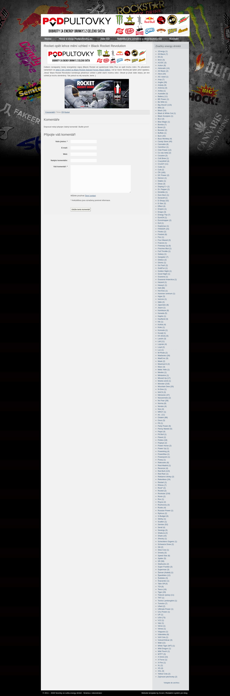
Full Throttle (164, 251)
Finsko (162, 231)
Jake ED (105, 38)
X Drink (163, 657)
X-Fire (162, 663)
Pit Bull (162, 434)
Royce (162, 502)
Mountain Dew (166, 386)
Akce (162, 74)
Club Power (164, 150)
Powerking (163, 451)
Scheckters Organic (167, 541)
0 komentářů (50, 112)
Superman (163, 569)
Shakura (163, 533)
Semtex (163, 524)
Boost (161, 127)
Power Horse (165, 446)
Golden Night (165, 271)
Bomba (162, 124)
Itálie (161, 302)
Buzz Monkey (165, 139)
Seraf (161, 527)
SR (161, 561)
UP (160, 614)
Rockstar (164, 493)
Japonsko (163, 305)
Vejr (161, 623)
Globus (162, 260)
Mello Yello (164, 369)
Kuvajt (162, 333)
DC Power (163, 175)
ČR (62, 112)
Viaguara (163, 632)
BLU (161, 119)
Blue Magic (164, 122)
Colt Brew (163, 158)
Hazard (162, 282)
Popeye (162, 443)
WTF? (162, 654)
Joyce (162, 308)
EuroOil (162, 217)
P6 (160, 423)
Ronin (162, 496)
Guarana (163, 277)
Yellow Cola (164, 674)
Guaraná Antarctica (167, 279)
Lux (161, 350)
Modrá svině (164, 381)
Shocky (162, 538)
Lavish (162, 339)
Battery (163, 96)
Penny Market (165, 429)
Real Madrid (164, 465)
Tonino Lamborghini (167, 601)
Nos (161, 409)
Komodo (163, 330)
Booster (162, 130)
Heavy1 (162, 285)
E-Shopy (163, 201)
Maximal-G (164, 364)
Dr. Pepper (164, 189)
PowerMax (164, 454)
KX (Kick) (163, 336)
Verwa (162, 629)
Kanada (162, 313)
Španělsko (164, 575)
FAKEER (163, 229)
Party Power (164, 426)
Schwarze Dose (166, 544)
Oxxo (161, 420)
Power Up (163, 448)
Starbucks (163, 564)
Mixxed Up (164, 378)
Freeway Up (164, 246)
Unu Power (164, 612)
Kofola (162, 324)
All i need (163, 77)
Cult (161, 170)
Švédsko (163, 578)
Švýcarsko (163, 581)
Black (162, 110)
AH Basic (163, 71)
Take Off (163, 584)
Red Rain (163, 474)
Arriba (162, 91)
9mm (161, 60)
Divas (161, 184)
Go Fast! (163, 265)
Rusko (162, 507)
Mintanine (163, 375)
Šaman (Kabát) (165, 572)
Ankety (162, 85)
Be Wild (162, 102)
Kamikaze (163, 310)
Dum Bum (163, 195)
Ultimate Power (165, 609)
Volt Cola (163, 637)
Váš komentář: (60, 166)
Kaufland (163, 319)
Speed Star (164, 555)
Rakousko (163, 462)
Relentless (164, 479)
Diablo (162, 181)
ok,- (161, 415)
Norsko (162, 406)
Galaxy (162, 254)
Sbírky (162, 519)
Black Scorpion (165, 116)
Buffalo (162, 133)
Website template (148, 693)
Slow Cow (163, 550)
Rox (161, 499)
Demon (162, 178)
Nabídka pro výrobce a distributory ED (139, 38)
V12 (161, 620)
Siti (160, 547)
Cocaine (163, 155)
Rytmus (162, 513)
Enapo (162, 212)
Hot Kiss (163, 291)
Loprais (162, 344)
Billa (161, 108)
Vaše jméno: (61, 141)
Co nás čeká (164, 153)
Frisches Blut (165, 248)
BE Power (163, 99)
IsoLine (162, 299)
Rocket (67, 112)
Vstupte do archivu (171, 683)
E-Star (162, 203)
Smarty (162, 553)
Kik (160, 322)
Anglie (162, 82)
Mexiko (162, 372)
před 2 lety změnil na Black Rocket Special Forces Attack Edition (83, 70)
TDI (161, 586)
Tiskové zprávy (166, 595)
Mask (161, 361)
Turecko (162, 603)
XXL (161, 671)
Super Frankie (165, 567)
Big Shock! (165, 105)
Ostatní (163, 417)
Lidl (161, 341)
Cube (161, 167)
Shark (162, 536)
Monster (164, 384)
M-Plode (163, 353)
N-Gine (162, 389)
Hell (161, 288)
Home (48, 38)
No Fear (163, 400)
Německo (164, 395)
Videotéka (163, 634)
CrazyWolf (163, 161)
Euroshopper (164, 220)
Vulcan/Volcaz (165, 640)
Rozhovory (164, 505)
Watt (161, 643)
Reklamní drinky (166, 476)
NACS (162, 392)
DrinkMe (163, 192)
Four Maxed (164, 240)
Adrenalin (164, 68)
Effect (161, 206)
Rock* (162, 488)
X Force (162, 660)
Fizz (161, 237)
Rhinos (162, 485)
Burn (162, 136)
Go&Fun (163, 268)
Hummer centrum (166, 293)
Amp (161, 79)
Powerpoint (164, 457)
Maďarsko (164, 355)
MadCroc (163, 358)
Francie (162, 243)
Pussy (162, 460)
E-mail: (64, 148)
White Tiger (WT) (166, 646)
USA (161, 617)
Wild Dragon (164, 648)
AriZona (162, 88)
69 (160, 57)
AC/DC (162, 63)
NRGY (162, 412)
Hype (161, 296)
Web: (65, 154)
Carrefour (163, 147)
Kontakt (174, 38)
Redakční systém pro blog (176, 693)
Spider (162, 558)
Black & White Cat (167, 113)
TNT (161, 598)
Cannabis (163, 144)
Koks (161, 327)
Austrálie (163, 93)
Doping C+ (164, 186)
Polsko (162, 440)
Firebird (162, 234)
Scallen (162, 522)
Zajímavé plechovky (167, 677)
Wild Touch (164, 651)
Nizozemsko (164, 398)
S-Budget (163, 516)
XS (160, 668)
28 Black (163, 54)
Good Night (164, 274)
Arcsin (161, 693)
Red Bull (164, 471)
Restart (162, 482)
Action (162, 65)
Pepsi (161, 431)
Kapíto (162, 316)
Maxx (161, 367)
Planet (162, 437)
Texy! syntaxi (90, 196)
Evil (161, 223)
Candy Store (165, 141)
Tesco (162, 589)
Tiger (162, 592)
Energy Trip (164, 215)
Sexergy (163, 530)
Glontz (162, 262)
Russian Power (165, 510)
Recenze (163, 468)
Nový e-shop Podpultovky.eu (75, 38)
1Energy (163, 51)
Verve (161, 626)
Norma (162, 403)
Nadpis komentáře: (59, 160)
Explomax (163, 226)
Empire (162, 209)
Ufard (161, 606)
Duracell (163, 198)
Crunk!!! (163, 164)
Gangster (163, 257)
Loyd (161, 347)
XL (160, 665)
